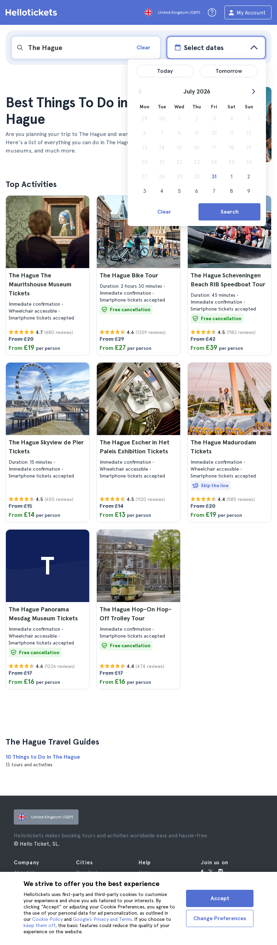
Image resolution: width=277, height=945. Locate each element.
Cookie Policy (47, 919)
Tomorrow (228, 71)
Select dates (198, 47)
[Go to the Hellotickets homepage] (32, 12)
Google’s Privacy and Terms (102, 919)
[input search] (71, 47)
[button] (47, 275)
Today (165, 71)
